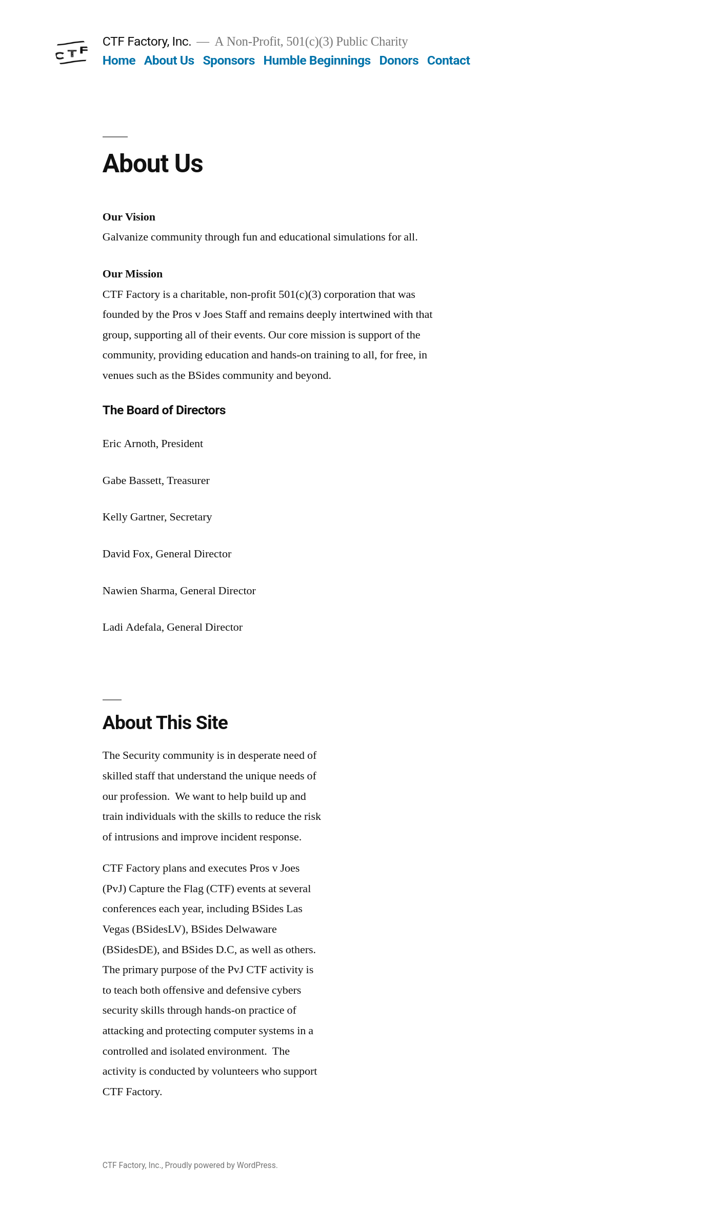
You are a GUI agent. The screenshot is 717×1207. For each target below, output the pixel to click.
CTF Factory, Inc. (147, 41)
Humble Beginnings (317, 60)
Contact (448, 60)
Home (119, 60)
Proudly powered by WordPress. (221, 1165)
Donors (399, 60)
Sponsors (229, 60)
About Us (169, 60)
